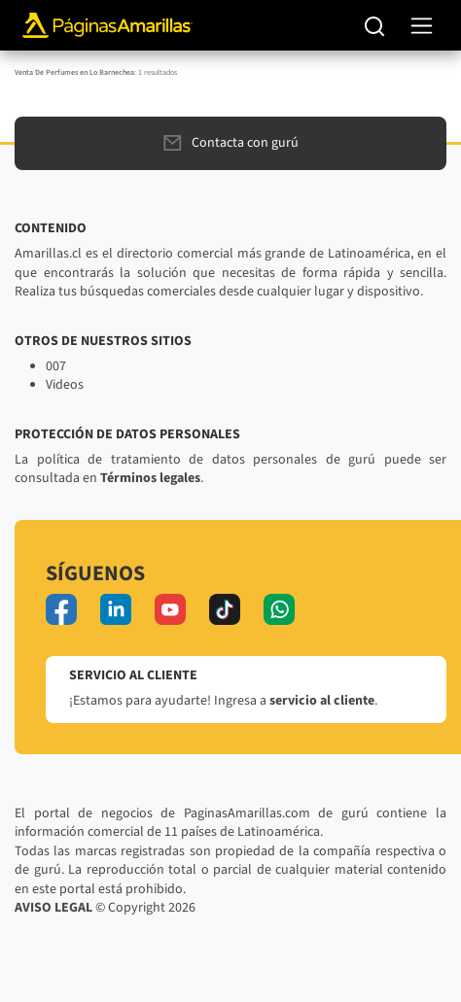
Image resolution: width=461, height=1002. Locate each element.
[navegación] (421, 26)
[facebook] (61, 609)
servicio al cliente (321, 700)
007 (56, 366)
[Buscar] (375, 25)
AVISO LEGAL (53, 907)
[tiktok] (224, 609)
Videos (65, 385)
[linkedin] (115, 609)
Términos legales (150, 478)
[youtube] (170, 609)
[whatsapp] (279, 609)
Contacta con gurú (231, 143)
